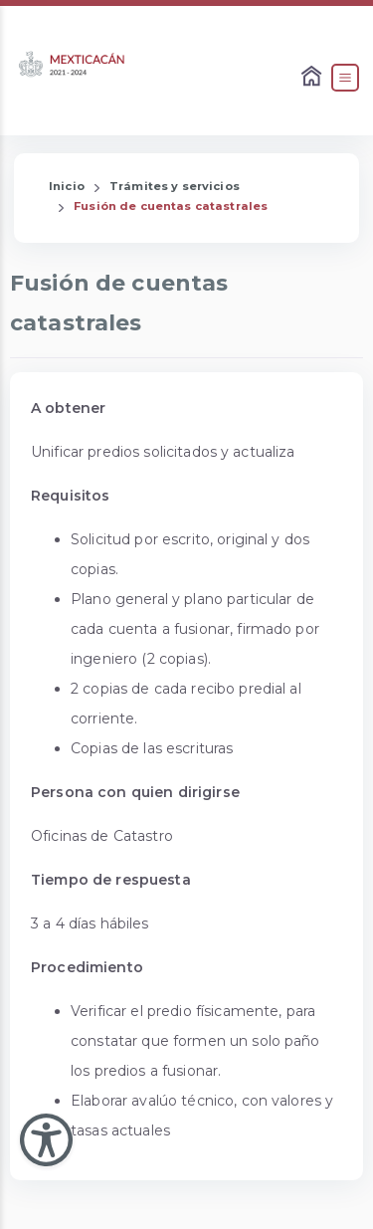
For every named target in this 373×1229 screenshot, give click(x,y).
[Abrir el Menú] (345, 78)
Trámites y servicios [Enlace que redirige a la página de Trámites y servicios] (174, 186)
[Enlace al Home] (313, 78)
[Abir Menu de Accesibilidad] (46, 1140)
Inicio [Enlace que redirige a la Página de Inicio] (67, 186)
